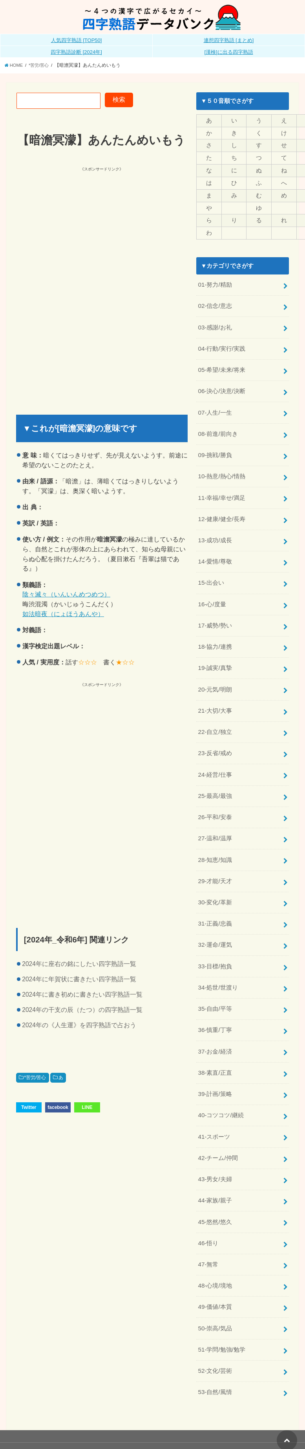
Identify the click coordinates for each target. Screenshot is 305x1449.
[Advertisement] (98, 228)
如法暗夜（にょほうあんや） (63, 613)
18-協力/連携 (215, 635)
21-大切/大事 (215, 697)
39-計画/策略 (215, 1071)
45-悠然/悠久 (215, 1196)
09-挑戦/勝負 (215, 448)
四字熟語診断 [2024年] (76, 52)
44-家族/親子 (215, 1175)
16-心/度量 (212, 594)
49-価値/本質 (215, 1279)
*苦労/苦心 (35, 1077)
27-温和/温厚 (215, 822)
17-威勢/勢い (215, 614)
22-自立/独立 (215, 718)
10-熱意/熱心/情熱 (221, 469)
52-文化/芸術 (215, 1341)
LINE (87, 1107)
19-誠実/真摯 (215, 656)
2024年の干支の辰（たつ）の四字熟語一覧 (82, 1009)
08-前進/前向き (217, 427)
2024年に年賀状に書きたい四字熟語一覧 (79, 979)
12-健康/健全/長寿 (221, 510)
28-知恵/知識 (215, 843)
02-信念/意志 (215, 303)
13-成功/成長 (215, 531)
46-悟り (208, 1217)
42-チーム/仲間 (217, 1134)
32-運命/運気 (215, 926)
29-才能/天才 (215, 864)
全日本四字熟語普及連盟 (265, 1430)
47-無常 (208, 1238)
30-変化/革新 (215, 884)
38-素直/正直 (215, 1051)
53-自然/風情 (215, 1362)
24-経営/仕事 (215, 760)
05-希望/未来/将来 (221, 365)
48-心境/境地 (215, 1258)
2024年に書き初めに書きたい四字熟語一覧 (82, 994)
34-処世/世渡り (217, 967)
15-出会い (211, 573)
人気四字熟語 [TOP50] (76, 40)
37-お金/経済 (215, 1030)
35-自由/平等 (215, 988)
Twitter (28, 1107)
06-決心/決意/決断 (221, 386)
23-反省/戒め (215, 739)
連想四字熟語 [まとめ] (229, 40)
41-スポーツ (214, 1113)
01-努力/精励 (215, 282)
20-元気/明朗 (215, 677)
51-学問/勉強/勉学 (221, 1320)
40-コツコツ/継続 (220, 1092)
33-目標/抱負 (215, 947)
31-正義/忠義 (215, 905)
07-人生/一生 (215, 407)
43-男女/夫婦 (215, 1154)
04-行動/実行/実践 (221, 344)
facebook (57, 1107)
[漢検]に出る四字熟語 (228, 52)
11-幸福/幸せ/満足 (221, 490)
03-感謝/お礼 (215, 323)
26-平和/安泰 (215, 801)
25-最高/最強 (215, 781)
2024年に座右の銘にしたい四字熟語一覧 (79, 964)
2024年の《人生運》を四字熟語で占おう (79, 1025)
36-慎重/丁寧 (215, 1009)
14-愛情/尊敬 (215, 552)
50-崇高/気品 (215, 1300)
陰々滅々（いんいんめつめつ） (66, 594)
